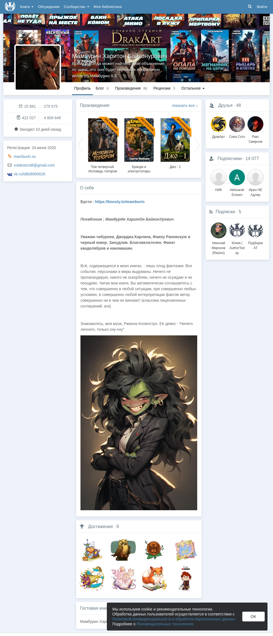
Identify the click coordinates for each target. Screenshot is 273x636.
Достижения (100, 526)
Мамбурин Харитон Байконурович (119, 56)
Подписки (225, 211)
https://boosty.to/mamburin (119, 201)
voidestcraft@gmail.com (34, 165)
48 (238, 105)
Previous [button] (80, 144)
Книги (27, 7)
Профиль (82, 88)
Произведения (94, 105)
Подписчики (230, 158)
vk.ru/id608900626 (29, 174)
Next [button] (197, 144)
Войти (262, 7)
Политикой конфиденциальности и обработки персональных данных (173, 619)
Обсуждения (48, 7)
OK (253, 616)
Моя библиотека (108, 7)
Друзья (225, 105)
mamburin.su (25, 156)
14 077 (252, 158)
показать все (183, 105)
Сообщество (76, 7)
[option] (103, 144)
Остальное (193, 88)
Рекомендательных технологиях (165, 624)
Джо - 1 (175, 167)
